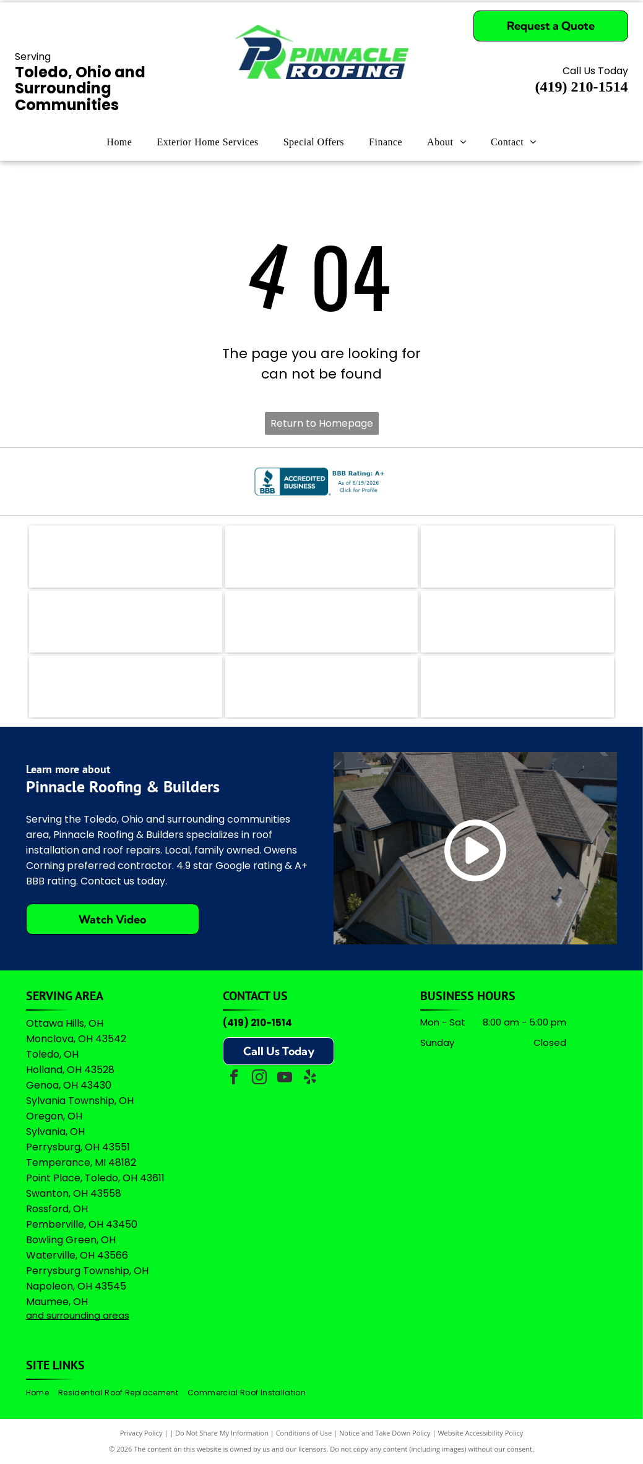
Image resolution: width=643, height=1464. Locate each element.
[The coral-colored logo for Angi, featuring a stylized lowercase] (321, 557)
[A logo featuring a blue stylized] (321, 622)
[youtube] (285, 1079)
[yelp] (310, 1079)
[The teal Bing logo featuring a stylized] (517, 557)
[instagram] (259, 1079)
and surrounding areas (77, 1315)
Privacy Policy (141, 1432)
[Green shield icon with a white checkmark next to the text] (517, 622)
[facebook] (234, 1079)
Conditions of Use (304, 1432)
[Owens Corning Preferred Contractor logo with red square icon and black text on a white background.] (321, 686)
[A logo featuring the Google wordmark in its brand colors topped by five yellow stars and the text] (517, 686)
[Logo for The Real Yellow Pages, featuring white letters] (125, 622)
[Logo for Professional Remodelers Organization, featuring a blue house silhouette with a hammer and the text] (125, 686)
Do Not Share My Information (222, 1432)
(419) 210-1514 (257, 1022)
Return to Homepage (321, 423)
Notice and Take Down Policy (385, 1432)
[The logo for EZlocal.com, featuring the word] (125, 557)
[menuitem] (119, 142)
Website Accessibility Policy (480, 1432)
